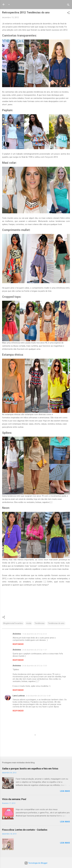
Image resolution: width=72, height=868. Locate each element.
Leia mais (65, 791)
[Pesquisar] (68, 5)
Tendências (39, 623)
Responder (18, 644)
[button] (68, 13)
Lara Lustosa (19, 695)
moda (28, 623)
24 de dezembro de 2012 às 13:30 (34, 666)
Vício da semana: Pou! (14, 799)
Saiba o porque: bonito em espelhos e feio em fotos (30, 768)
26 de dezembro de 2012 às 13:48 (38, 696)
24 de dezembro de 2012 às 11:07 (34, 650)
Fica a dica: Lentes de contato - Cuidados (24, 829)
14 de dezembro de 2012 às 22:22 (34, 634)
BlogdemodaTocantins (13, 623)
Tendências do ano (56, 623)
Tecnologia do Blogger (36, 863)
